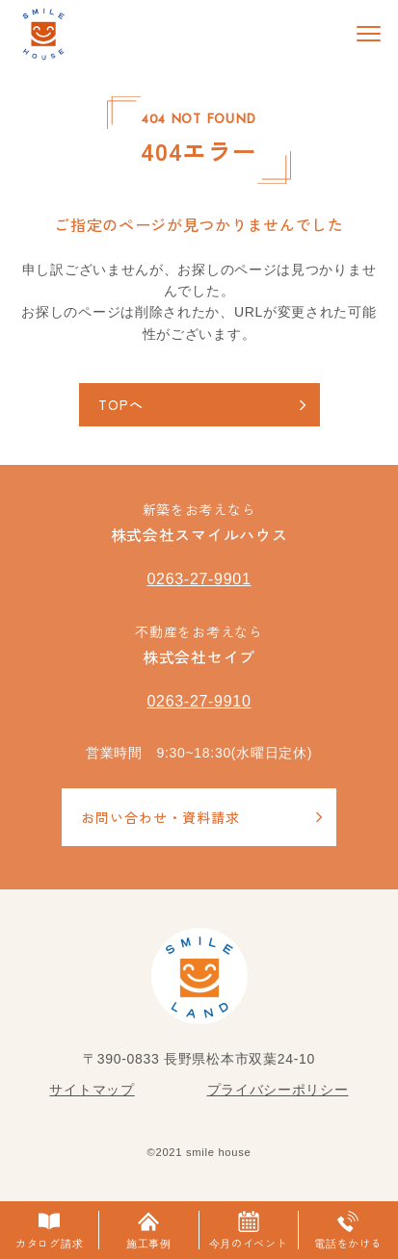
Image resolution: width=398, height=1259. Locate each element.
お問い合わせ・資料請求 (160, 817)
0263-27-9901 (198, 579)
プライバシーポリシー (278, 1089)
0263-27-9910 (198, 701)
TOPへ (121, 404)
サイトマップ (91, 1089)
